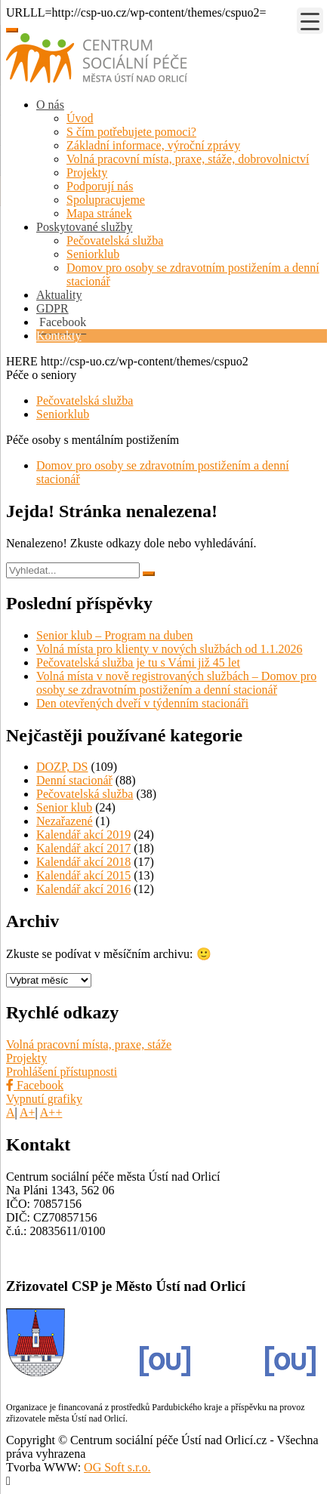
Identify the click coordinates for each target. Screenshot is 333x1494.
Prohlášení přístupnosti (61, 1071)
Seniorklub (92, 254)
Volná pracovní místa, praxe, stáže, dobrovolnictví (187, 158)
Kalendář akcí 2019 (83, 834)
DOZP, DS (62, 766)
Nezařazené (64, 821)
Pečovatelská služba (114, 240)
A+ (27, 1112)
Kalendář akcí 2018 (83, 861)
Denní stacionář (74, 780)
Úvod (80, 118)
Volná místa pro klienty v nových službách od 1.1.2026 (169, 648)
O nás (50, 104)
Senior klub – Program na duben (114, 635)
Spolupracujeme (105, 199)
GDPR (52, 308)
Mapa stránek (99, 213)
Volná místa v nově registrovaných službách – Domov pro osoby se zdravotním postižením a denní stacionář (176, 683)
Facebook (34, 1085)
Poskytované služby (84, 226)
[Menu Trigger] (310, 21)
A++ (51, 1112)
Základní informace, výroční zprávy (153, 145)
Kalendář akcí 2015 (83, 875)
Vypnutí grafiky (44, 1098)
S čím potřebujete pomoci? (131, 131)
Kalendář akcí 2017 (83, 848)
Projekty (86, 172)
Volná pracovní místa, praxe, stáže (88, 1044)
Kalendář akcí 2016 (83, 889)
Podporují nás (99, 186)
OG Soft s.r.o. (117, 1467)
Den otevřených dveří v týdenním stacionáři (142, 703)
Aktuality (59, 294)
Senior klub (64, 807)
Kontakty (59, 335)
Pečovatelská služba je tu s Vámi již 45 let (138, 662)
